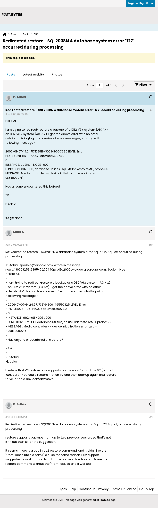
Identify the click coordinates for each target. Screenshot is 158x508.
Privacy (103, 489)
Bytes (63, 489)
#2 (151, 245)
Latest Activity (33, 74)
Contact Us (87, 489)
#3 (151, 417)
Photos (57, 74)
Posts (11, 74)
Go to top (146, 489)
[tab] (11, 74)
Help (73, 489)
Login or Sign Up (140, 3)
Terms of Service (123, 489)
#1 (151, 110)
